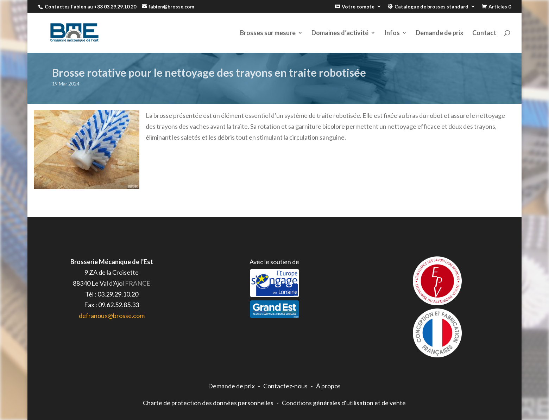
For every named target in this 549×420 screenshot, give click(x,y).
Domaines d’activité (339, 33)
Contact (484, 33)
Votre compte (358, 6)
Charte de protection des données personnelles (208, 403)
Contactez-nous (285, 386)
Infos (392, 33)
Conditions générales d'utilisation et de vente (344, 403)
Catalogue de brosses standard (431, 6)
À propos (328, 386)
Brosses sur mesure (268, 33)
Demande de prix (439, 33)
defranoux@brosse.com (112, 315)
